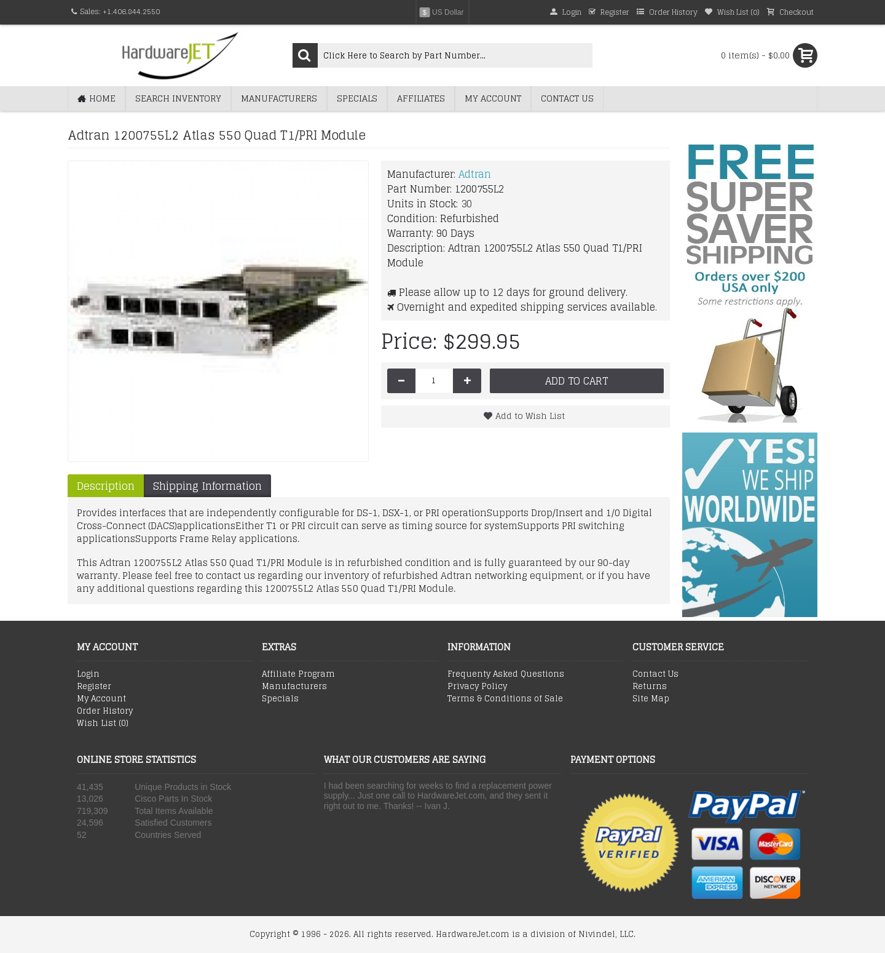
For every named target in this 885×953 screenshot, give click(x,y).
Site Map (650, 698)
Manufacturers (294, 686)
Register (94, 686)
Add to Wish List (530, 415)
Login (88, 674)
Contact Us (655, 674)
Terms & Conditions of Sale (505, 698)
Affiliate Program (298, 674)
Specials (280, 698)
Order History (105, 711)
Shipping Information (207, 485)
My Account (101, 698)
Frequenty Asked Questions (505, 674)
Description (106, 485)
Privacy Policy (477, 686)
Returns (649, 686)
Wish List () (102, 723)
